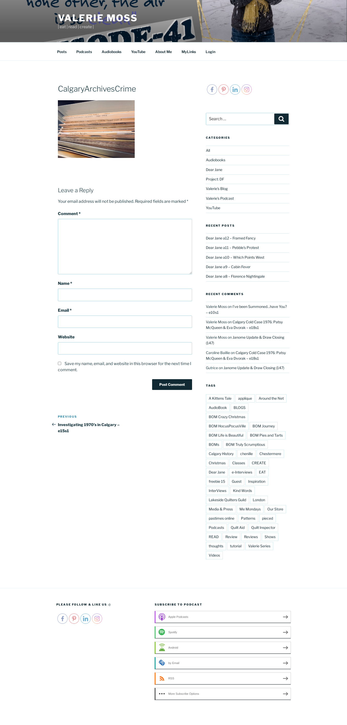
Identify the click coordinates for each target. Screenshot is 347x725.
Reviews (251, 537)
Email (65, 310)
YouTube (138, 51)
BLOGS (240, 407)
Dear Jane (214, 169)
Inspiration (256, 481)
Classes (238, 463)
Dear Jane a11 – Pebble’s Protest (232, 247)
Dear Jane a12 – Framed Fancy (231, 238)
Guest (236, 481)
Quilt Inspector (263, 527)
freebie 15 (217, 481)
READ (214, 537)
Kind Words (242, 490)
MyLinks (189, 51)
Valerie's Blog (217, 188)
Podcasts (84, 51)
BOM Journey (264, 426)
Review (231, 537)
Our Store (275, 509)
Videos (214, 555)
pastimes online (221, 518)
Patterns (248, 518)
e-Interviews (242, 472)
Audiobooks (111, 51)
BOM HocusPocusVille (227, 426)
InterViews (217, 490)
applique (245, 398)
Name (65, 283)
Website (66, 337)
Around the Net (271, 398)
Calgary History (221, 453)
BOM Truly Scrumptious (245, 444)
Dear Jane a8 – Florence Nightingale (235, 276)
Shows (270, 537)
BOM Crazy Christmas (227, 417)
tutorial (235, 546)
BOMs (214, 444)
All (208, 150)
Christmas (217, 463)
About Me (163, 51)
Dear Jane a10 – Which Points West (235, 257)
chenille (246, 453)
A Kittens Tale (220, 398)
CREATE (259, 463)
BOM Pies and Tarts (266, 435)
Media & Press (221, 509)
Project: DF (215, 179)
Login (210, 51)
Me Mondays (250, 509)
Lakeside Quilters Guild (227, 500)
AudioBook (218, 407)
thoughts (216, 546)
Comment (69, 213)
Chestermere (270, 453)
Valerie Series (259, 546)
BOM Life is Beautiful (226, 435)
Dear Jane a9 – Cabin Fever (228, 267)
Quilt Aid (238, 527)
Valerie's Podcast (220, 198)
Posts (62, 51)
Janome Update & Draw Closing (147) (254, 368)
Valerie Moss (98, 18)
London (259, 500)
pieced (267, 518)
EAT (262, 472)
